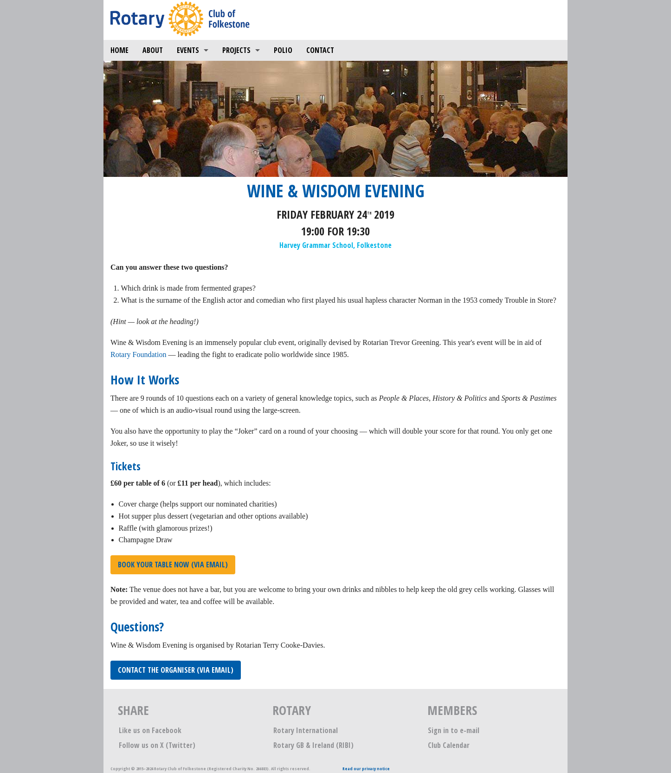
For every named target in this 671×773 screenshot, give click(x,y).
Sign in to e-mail (453, 730)
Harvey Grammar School (316, 245)
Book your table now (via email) (173, 564)
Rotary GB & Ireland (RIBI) (313, 745)
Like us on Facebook (150, 730)
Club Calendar (449, 745)
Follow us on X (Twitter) (157, 745)
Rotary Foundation (138, 354)
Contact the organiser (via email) (175, 670)
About (152, 50)
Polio (283, 50)
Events (188, 50)
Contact (320, 50)
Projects (236, 50)
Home (119, 50)
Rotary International (305, 730)
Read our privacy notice (366, 769)
